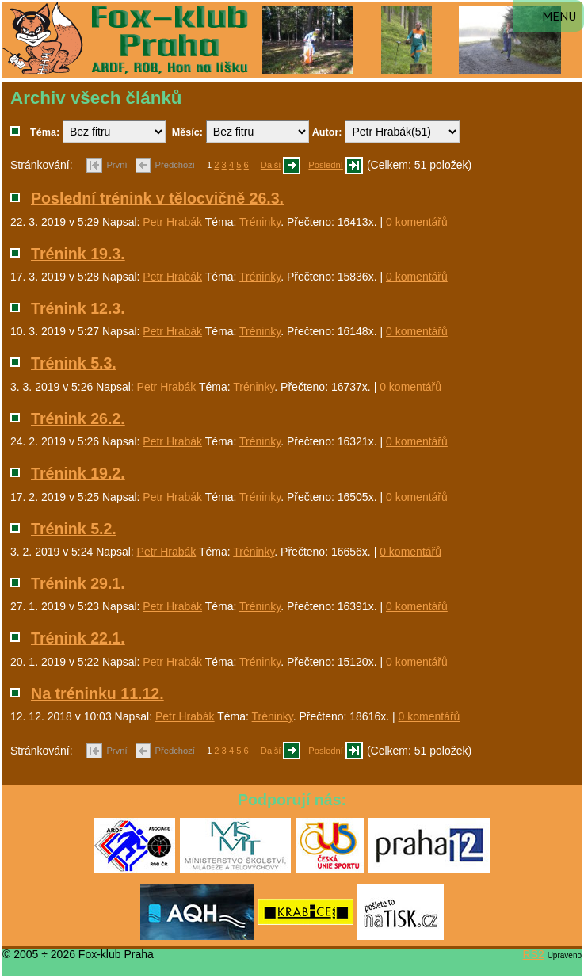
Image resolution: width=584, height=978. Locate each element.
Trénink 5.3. (73, 363)
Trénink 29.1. (78, 583)
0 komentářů (417, 222)
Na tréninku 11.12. (97, 693)
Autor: (327, 132)
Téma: (44, 132)
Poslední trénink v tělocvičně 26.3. (157, 198)
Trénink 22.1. (78, 638)
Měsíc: (187, 132)
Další (271, 165)
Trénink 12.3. (78, 308)
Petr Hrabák (172, 222)
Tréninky (260, 222)
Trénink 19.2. (78, 473)
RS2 (533, 954)
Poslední (325, 165)
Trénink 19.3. (78, 253)
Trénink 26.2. (78, 418)
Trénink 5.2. (73, 528)
